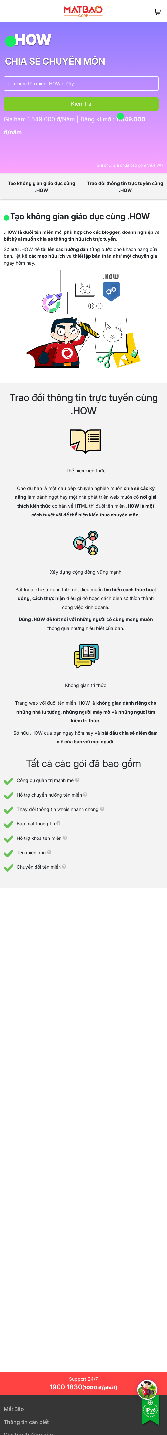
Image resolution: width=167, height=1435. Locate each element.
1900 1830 (83, 1387)
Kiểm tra (81, 103)
